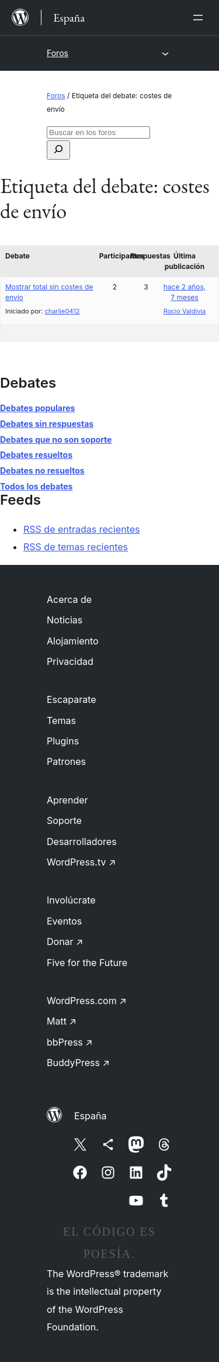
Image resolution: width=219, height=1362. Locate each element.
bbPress (70, 1042)
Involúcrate (71, 900)
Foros (57, 53)
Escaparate (71, 699)
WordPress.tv (81, 862)
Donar (65, 941)
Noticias (64, 620)
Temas (61, 720)
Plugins (63, 741)
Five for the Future (87, 962)
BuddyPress (78, 1062)
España (90, 1116)
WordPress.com (87, 1000)
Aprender (67, 800)
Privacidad (70, 661)
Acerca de (69, 599)
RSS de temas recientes (75, 547)
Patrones (66, 761)
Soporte (64, 820)
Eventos (64, 921)
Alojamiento (73, 641)
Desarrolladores (82, 841)
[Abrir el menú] (200, 17)
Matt (62, 1021)
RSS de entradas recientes (81, 529)
